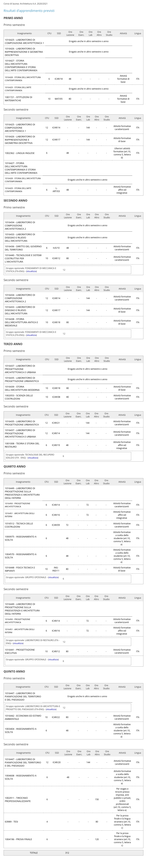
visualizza (31, 271)
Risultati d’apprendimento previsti (29, 10)
